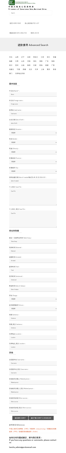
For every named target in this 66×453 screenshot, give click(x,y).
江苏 (42, 57)
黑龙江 (35, 57)
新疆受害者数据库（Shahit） (29, 431)
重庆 (48, 69)
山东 (22, 61)
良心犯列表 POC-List (32, 23)
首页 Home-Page (15, 23)
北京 (30, 69)
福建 (10, 61)
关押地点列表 (20, 73)
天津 (36, 69)
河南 (28, 61)
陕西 (28, 65)
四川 (10, 65)
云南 (22, 65)
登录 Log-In (35, 33)
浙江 (48, 57)
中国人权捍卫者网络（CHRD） (19, 429)
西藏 (24, 69)
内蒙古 (11, 69)
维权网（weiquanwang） (38, 429)
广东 (47, 61)
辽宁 (22, 57)
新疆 (47, 65)
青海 (41, 65)
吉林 (28, 57)
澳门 (10, 73)
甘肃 (34, 65)
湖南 (41, 61)
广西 (53, 65)
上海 (42, 69)
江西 (16, 61)
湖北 (34, 61)
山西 (16, 57)
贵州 (16, 65)
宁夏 (18, 69)
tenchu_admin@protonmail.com (22, 447)
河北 (10, 57)
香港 (54, 69)
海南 (53, 61)
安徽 (54, 57)
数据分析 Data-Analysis (18, 33)
